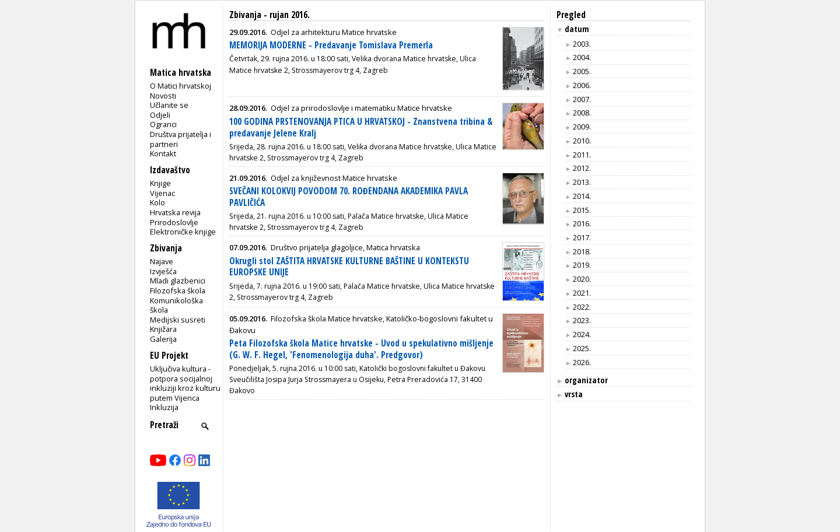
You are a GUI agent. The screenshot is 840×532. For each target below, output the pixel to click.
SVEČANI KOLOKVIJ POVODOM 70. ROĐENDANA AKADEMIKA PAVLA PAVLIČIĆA (348, 197)
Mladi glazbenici (177, 280)
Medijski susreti (177, 319)
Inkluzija (164, 407)
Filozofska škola (177, 290)
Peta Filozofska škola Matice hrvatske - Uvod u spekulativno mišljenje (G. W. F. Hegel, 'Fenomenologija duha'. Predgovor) (361, 349)
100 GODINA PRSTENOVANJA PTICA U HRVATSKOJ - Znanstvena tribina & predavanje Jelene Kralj (361, 127)
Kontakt (163, 153)
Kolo (157, 202)
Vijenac (162, 193)
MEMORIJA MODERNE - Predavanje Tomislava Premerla (331, 45)
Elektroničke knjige (183, 231)
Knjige (160, 183)
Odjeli (160, 115)
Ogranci (163, 124)
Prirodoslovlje (174, 222)
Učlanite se (169, 105)
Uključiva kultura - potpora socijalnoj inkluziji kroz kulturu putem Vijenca (185, 383)
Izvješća (163, 271)
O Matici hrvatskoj (180, 85)
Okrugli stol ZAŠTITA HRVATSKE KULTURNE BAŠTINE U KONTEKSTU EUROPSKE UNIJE (349, 267)
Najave (161, 261)
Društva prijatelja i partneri (180, 139)
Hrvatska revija (175, 212)
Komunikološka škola (176, 305)
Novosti (163, 95)
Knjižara (163, 329)
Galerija (163, 339)
